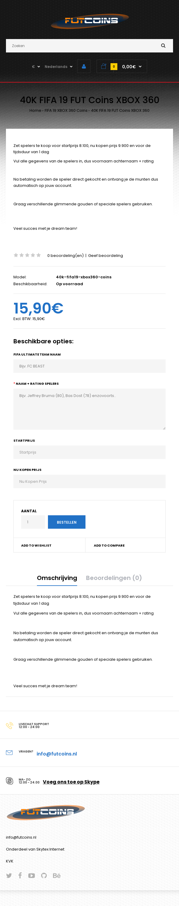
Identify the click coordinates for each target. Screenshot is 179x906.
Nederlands (56, 66)
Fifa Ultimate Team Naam (37, 354)
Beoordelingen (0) (114, 578)
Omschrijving (57, 578)
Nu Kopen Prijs (27, 469)
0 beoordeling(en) (65, 255)
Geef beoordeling (105, 255)
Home (35, 110)
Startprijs (24, 440)
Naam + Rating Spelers (37, 383)
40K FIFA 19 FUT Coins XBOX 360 (120, 110)
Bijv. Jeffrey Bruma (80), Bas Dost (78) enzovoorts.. (89, 409)
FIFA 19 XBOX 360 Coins (66, 110)
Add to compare (109, 545)
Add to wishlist (36, 545)
